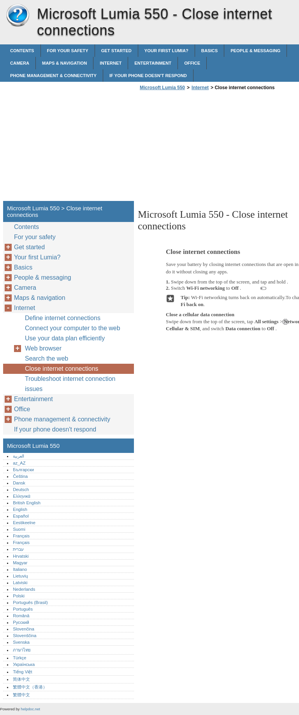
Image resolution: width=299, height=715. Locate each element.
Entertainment (152, 63)
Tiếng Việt (22, 671)
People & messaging (255, 50)
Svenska (21, 642)
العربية (18, 456)
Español (20, 516)
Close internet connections (61, 368)
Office (192, 63)
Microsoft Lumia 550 (17, 15)
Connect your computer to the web (72, 328)
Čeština (20, 476)
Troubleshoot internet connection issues (70, 383)
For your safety (67, 50)
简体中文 (21, 679)
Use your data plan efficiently (65, 338)
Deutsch (21, 489)
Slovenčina (23, 629)
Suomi (19, 529)
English (20, 509)
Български (23, 469)
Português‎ (23, 609)
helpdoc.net (30, 709)
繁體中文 (21, 694)
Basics (209, 50)
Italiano (20, 569)
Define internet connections (62, 318)
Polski (19, 595)
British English (26, 502)
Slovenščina (24, 635)
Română (21, 615)
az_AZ (19, 463)
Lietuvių (20, 576)
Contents (22, 50)
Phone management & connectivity (53, 75)
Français (21, 536)
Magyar (20, 562)
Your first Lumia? (166, 50)
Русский (21, 622)
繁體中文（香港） (30, 687)
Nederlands (24, 589)
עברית (18, 549)
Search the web (46, 358)
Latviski (20, 582)
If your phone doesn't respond (148, 75)
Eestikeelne (24, 522)
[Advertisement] (203, 148)
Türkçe (19, 657)
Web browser (43, 348)
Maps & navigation (64, 63)
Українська (24, 664)
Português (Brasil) (30, 602)
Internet (110, 63)
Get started (116, 50)
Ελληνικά (21, 496)
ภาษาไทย (22, 650)
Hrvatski (20, 556)
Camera (19, 63)
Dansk (19, 483)
